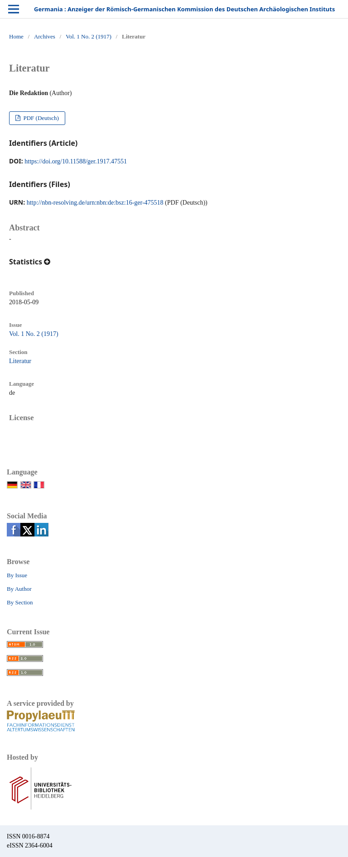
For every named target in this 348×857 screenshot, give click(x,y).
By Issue (17, 575)
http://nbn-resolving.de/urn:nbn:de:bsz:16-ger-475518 (95, 202)
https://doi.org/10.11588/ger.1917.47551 (75, 161)
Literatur (20, 361)
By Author (19, 588)
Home (16, 36)
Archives (44, 36)
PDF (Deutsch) (40, 118)
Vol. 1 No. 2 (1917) (88, 36)
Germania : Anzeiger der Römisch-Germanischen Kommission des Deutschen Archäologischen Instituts (184, 9)
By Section (20, 602)
